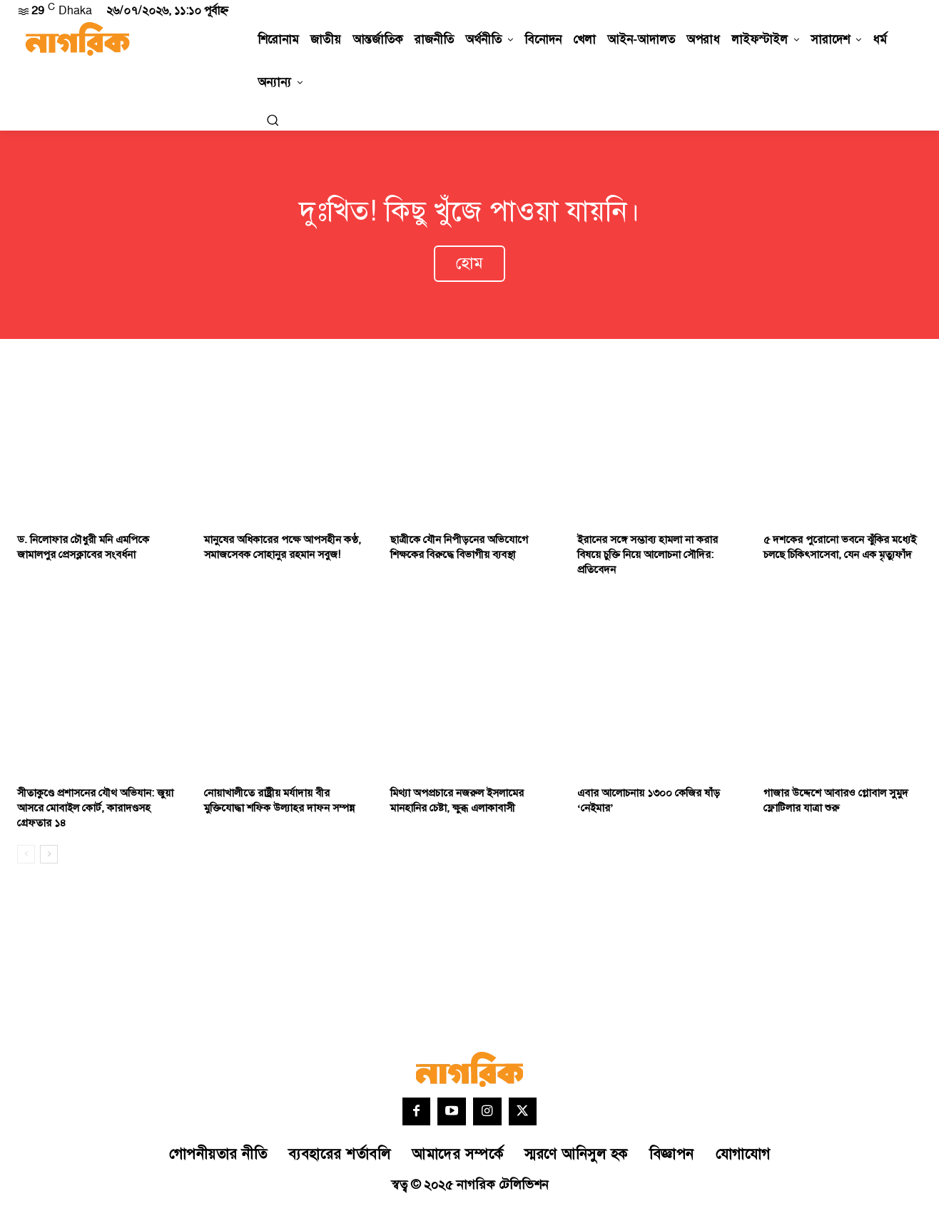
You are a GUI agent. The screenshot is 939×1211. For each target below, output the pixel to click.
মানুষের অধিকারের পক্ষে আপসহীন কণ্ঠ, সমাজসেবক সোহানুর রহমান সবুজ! (282, 551)
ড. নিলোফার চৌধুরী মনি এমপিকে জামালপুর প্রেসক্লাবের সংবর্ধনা (83, 551)
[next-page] (49, 857)
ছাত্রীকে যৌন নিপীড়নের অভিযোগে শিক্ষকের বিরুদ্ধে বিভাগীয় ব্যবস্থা (459, 551)
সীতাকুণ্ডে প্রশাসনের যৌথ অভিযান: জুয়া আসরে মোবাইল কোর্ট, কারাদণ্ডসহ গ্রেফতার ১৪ (95, 811)
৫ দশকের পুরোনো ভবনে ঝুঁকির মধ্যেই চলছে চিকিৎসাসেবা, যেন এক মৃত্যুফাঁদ (839, 551)
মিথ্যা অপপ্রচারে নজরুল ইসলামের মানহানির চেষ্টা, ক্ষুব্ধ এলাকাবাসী (457, 804)
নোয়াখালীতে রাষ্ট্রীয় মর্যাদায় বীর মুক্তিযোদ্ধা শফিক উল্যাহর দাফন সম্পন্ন (279, 804)
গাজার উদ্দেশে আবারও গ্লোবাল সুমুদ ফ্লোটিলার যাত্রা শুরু (835, 804)
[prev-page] (26, 857)
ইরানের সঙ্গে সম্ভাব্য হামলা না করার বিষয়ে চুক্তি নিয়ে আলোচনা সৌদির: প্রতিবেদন (647, 558)
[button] (272, 119)
